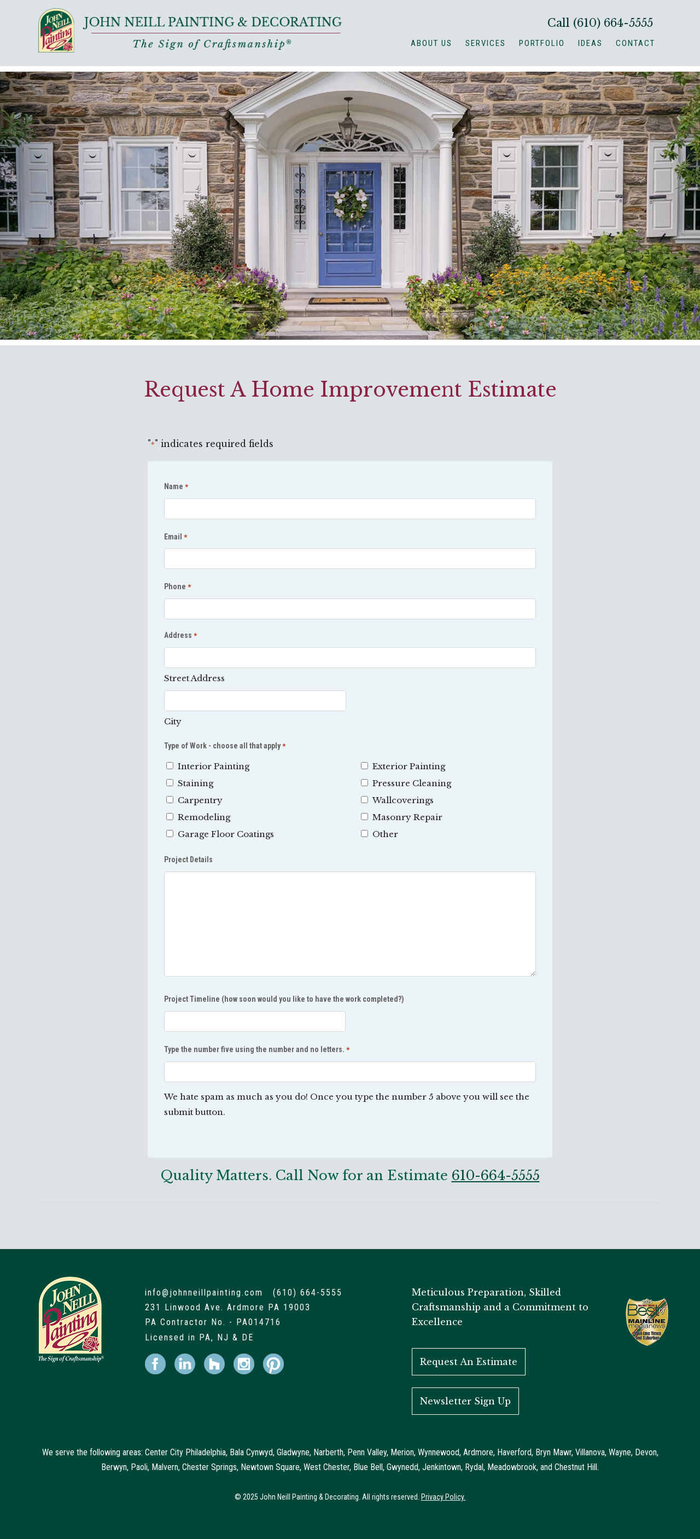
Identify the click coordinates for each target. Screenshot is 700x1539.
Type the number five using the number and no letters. (256, 1050)
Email (175, 537)
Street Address (194, 678)
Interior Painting (213, 766)
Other (385, 834)
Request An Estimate (468, 1361)
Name (176, 487)
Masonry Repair (407, 817)
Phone (177, 587)
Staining (195, 783)
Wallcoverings (403, 800)
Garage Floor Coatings (226, 834)
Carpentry (200, 800)
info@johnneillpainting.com (204, 1292)
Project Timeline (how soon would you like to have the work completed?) (284, 999)
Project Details (188, 859)
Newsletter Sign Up (465, 1401)
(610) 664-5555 (613, 23)
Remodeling (204, 817)
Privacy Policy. (443, 1496)
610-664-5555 (496, 1175)
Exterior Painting (408, 766)
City (173, 721)
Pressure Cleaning (411, 783)
